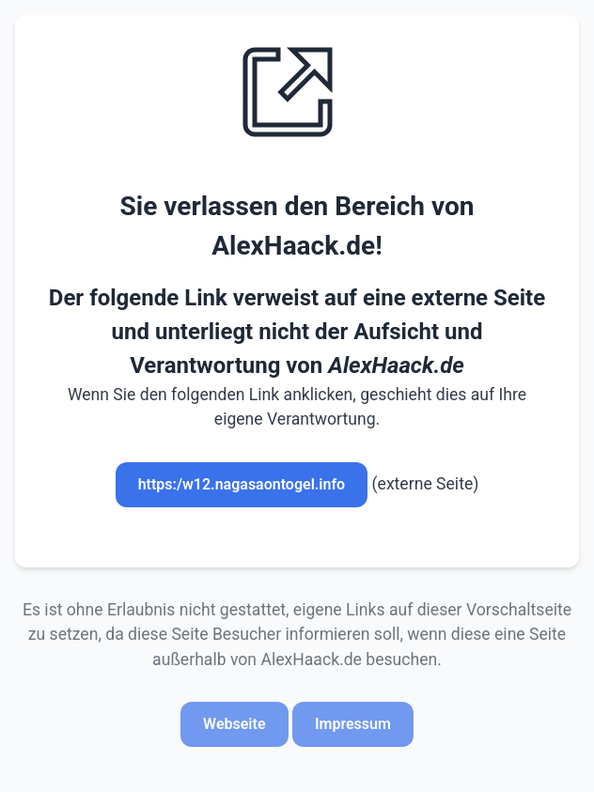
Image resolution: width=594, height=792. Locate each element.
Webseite (234, 724)
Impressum (353, 724)
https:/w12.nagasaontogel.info (242, 484)
